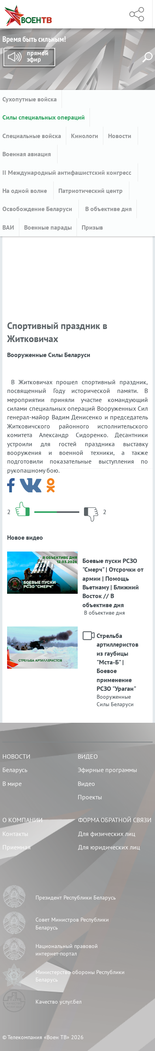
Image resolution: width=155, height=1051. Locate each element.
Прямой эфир (28, 57)
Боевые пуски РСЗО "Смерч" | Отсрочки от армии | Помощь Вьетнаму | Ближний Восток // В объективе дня (112, 583)
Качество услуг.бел (58, 1001)
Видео (88, 756)
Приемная (16, 847)
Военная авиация (27, 154)
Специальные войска (31, 136)
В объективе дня (108, 209)
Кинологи (84, 136)
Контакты (15, 834)
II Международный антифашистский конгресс (67, 172)
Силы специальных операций (43, 117)
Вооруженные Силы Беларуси (115, 700)
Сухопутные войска (29, 99)
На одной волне (25, 190)
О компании (22, 820)
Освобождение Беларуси (38, 209)
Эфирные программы (107, 770)
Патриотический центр (91, 190)
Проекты (90, 797)
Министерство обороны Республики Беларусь (80, 976)
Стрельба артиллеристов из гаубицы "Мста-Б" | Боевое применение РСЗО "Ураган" (117, 662)
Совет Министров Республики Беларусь (72, 923)
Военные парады (48, 227)
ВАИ (8, 227)
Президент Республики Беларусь (75, 897)
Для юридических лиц (109, 847)
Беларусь (14, 770)
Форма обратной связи (114, 820)
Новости (120, 136)
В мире (12, 783)
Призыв (92, 227)
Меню (109, 14)
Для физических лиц (106, 834)
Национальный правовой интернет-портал (66, 950)
